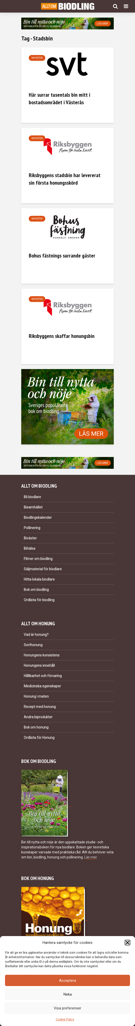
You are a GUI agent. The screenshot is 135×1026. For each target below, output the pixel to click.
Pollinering (32, 528)
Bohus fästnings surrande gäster (62, 255)
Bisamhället (33, 507)
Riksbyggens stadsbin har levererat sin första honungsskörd (64, 179)
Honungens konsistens (42, 655)
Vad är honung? (36, 635)
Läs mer (90, 857)
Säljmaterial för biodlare (43, 569)
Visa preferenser (67, 1008)
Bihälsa (29, 548)
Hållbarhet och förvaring (43, 676)
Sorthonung (33, 645)
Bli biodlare (32, 497)
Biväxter (30, 538)
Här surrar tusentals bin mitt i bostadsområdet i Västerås (59, 98)
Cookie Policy (65, 1019)
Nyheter (37, 58)
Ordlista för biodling (39, 600)
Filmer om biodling (38, 559)
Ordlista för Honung (39, 738)
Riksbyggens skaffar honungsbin (61, 335)
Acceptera (67, 980)
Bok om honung (36, 727)
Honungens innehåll (39, 665)
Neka (68, 994)
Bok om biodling (36, 590)
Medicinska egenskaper (42, 686)
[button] (127, 942)
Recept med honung (40, 707)
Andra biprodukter (38, 717)
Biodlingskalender (38, 518)
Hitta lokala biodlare (39, 579)
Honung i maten (36, 696)
